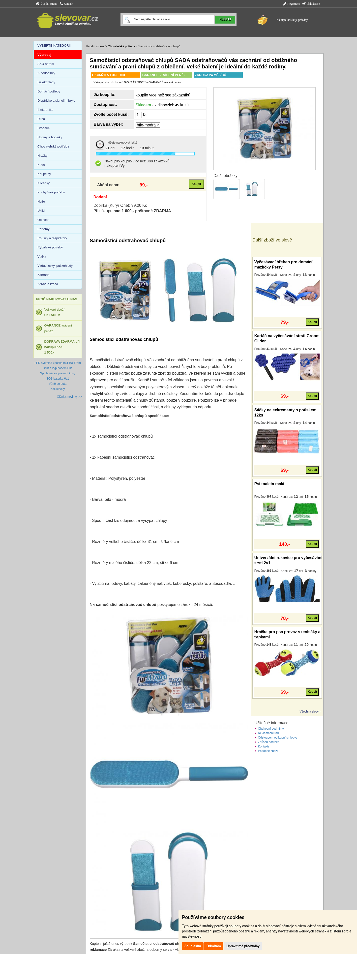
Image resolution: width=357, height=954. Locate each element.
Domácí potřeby (48, 91)
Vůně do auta (57, 384)
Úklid (41, 210)
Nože (41, 201)
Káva (41, 165)
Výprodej (44, 55)
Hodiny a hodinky (49, 137)
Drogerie (43, 128)
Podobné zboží (268, 751)
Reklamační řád (268, 733)
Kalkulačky (58, 389)
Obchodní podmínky (271, 728)
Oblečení (43, 220)
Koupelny (44, 174)
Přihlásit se (311, 3)
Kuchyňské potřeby (51, 192)
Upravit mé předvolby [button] (242, 946)
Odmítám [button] (214, 946)
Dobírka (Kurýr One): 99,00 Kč (120, 205)
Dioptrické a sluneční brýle (56, 100)
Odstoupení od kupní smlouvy (277, 737)
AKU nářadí (45, 64)
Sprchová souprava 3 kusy (57, 373)
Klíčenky (43, 183)
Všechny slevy (309, 711)
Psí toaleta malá (269, 484)
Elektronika (45, 110)
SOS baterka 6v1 (57, 378)
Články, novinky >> (69, 396)
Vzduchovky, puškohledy (55, 266)
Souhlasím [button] (192, 946)
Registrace (291, 3)
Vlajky (41, 256)
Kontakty (263, 746)
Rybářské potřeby (50, 247)
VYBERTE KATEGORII (54, 45)
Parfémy (43, 229)
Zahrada (43, 275)
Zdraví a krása (47, 284)
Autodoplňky (46, 73)
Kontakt (66, 3)
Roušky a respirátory (52, 238)
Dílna (41, 119)
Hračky (42, 155)
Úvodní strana (46, 3)
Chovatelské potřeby (121, 46)
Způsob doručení (269, 742)
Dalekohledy (46, 82)
